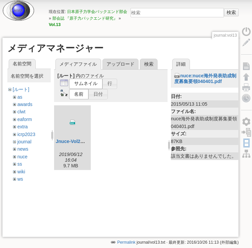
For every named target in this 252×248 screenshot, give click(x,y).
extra (22, 126)
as (19, 97)
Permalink (126, 225)
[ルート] (21, 89)
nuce (22, 156)
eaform (24, 119)
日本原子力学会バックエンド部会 (97, 11)
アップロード (120, 64)
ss (19, 164)
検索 (231, 12)
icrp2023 (26, 134)
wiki (21, 171)
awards (24, 104)
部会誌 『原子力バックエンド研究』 (84, 18)
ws (20, 179)
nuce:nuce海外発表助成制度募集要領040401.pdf (205, 78)
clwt (21, 111)
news (22, 149)
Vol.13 (54, 24)
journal (24, 141)
